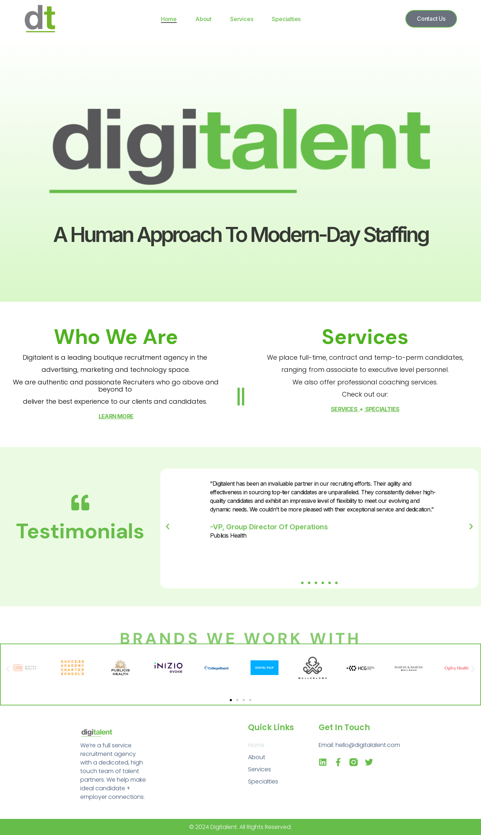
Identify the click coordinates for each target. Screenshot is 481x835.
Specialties (286, 19)
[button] (302, 583)
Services (241, 19)
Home (169, 19)
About (203, 19)
